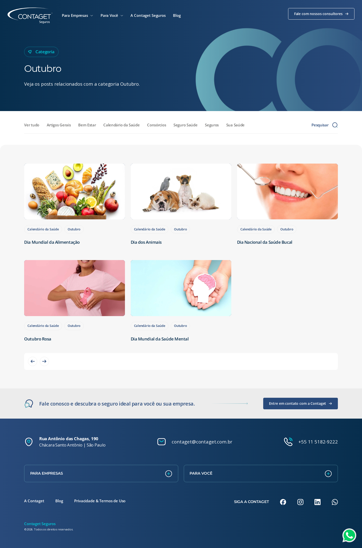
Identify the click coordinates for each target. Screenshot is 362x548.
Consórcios (156, 124)
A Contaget (34, 500)
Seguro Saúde (185, 124)
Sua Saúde (235, 124)
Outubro (74, 229)
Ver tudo (31, 124)
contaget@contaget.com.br (202, 441)
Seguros (212, 124)
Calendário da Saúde (121, 124)
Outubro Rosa (37, 339)
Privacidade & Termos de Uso (99, 500)
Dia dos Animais (146, 242)
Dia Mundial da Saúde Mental (160, 339)
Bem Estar (87, 124)
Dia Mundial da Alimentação (51, 242)
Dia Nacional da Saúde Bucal (264, 242)
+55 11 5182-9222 (318, 441)
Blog (59, 500)
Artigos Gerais (59, 124)
